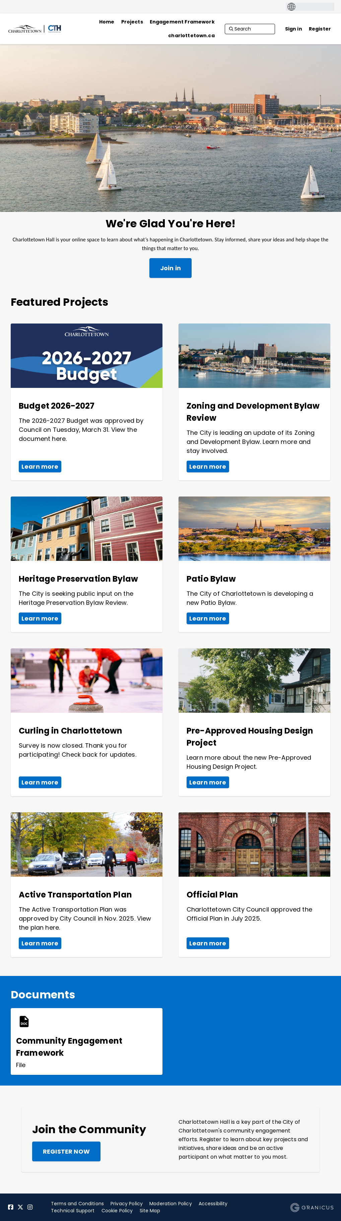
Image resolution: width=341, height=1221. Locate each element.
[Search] (250, 29)
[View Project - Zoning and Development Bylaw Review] (254, 402)
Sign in (293, 28)
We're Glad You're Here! (170, 223)
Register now (66, 1151)
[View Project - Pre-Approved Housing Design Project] (254, 722)
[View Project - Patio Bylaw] (254, 564)
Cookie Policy (117, 1210)
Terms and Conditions (77, 1203)
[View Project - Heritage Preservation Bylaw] (86, 564)
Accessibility (213, 1203)
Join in (170, 268)
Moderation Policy (170, 1203)
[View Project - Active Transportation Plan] (86, 884)
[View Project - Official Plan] (254, 884)
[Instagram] (30, 1207)
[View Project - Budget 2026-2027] (86, 402)
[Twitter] (20, 1207)
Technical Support (73, 1210)
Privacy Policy (127, 1203)
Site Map (150, 1210)
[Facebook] (11, 1207)
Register (320, 28)
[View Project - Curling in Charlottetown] (86, 722)
